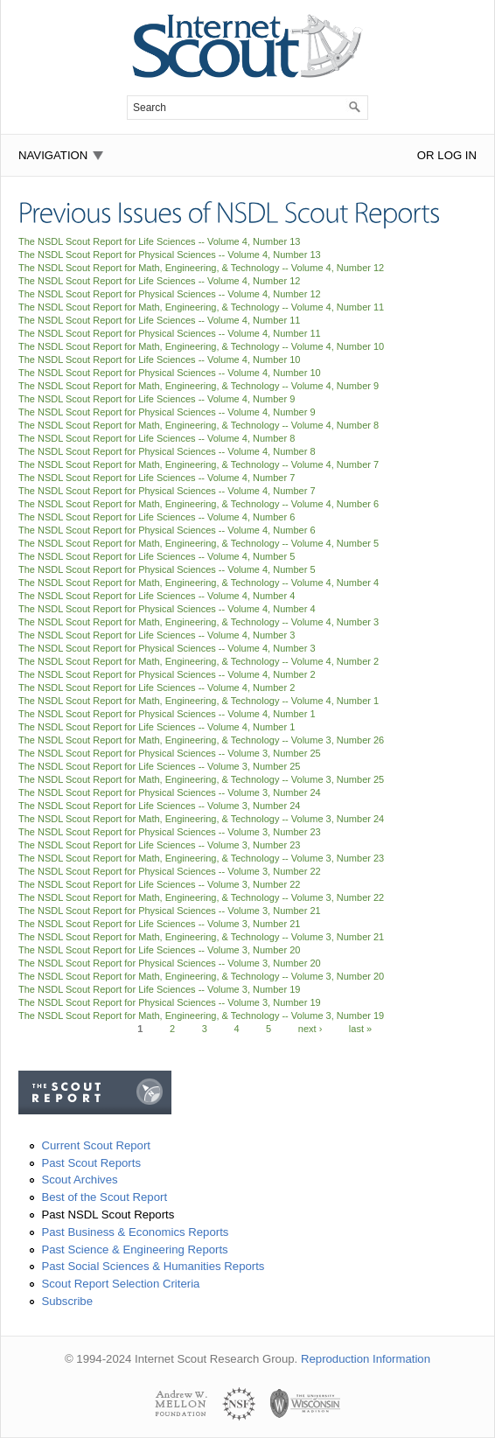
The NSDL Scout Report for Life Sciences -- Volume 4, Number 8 (156, 438)
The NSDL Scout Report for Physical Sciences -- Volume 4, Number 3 (167, 648)
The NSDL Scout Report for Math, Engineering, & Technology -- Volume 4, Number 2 (198, 661)
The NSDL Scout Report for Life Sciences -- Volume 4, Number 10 (159, 359)
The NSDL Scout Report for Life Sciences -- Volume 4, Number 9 (156, 399)
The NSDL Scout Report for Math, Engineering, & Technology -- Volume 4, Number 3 (198, 622)
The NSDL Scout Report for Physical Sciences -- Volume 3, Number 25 (169, 753)
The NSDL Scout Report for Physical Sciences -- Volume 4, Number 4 (167, 609)
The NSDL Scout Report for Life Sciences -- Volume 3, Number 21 (159, 923)
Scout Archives (79, 1179)
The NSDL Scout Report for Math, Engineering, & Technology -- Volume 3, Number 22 (201, 897)
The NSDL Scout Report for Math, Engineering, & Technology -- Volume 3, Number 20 (201, 976)
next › (310, 1028)
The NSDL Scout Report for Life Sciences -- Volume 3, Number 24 (159, 805)
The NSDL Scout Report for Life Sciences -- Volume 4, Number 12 (159, 281)
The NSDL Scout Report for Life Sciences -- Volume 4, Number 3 (156, 635)
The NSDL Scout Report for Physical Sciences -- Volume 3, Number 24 (169, 792)
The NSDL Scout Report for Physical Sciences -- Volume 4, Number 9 (167, 412)
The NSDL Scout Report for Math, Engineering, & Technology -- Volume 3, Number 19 (201, 1015)
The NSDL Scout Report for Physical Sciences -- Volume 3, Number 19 (169, 1002)
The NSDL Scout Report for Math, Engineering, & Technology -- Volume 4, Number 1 (198, 700)
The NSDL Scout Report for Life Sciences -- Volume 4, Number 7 (156, 477)
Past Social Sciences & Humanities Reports (152, 1266)
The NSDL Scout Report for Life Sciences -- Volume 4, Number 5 (156, 556)
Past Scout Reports (91, 1162)
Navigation (52, 155)
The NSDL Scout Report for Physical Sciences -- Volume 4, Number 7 (167, 490)
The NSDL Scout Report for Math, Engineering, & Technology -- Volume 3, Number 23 (201, 858)
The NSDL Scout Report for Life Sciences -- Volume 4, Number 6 (156, 517)
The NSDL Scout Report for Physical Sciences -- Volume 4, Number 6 (167, 530)
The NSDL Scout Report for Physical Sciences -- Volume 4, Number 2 (167, 674)
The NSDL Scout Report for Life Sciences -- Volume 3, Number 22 (159, 884)
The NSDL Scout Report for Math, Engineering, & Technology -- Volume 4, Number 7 (198, 464)
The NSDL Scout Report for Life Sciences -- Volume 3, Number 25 (159, 766)
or (426, 155)
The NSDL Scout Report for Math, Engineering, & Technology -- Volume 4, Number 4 (198, 582)
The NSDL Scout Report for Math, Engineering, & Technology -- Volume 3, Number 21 (201, 937)
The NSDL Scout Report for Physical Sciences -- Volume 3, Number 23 (169, 832)
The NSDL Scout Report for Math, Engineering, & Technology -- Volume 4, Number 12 (201, 267)
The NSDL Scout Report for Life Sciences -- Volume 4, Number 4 (156, 595)
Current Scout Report (95, 1145)
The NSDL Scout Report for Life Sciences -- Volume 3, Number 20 (159, 950)
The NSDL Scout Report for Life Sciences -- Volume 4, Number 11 (159, 320)
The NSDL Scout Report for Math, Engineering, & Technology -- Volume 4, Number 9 (198, 385)
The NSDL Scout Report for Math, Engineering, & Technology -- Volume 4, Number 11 (201, 307)
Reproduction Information (365, 1358)
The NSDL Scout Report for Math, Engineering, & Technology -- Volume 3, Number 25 (201, 779)
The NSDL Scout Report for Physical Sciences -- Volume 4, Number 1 (167, 714)
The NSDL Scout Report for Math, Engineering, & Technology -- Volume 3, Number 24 (201, 818)
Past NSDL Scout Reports (107, 1214)
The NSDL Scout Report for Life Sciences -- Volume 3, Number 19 (159, 989)
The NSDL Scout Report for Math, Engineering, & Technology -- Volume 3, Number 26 (201, 740)
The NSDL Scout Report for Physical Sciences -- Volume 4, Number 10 (169, 372)
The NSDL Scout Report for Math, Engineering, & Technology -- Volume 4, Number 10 (201, 346)
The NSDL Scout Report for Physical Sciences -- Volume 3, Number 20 (169, 963)
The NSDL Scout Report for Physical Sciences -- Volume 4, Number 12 (169, 294)
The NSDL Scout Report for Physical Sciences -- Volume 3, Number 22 (169, 871)
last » (360, 1028)
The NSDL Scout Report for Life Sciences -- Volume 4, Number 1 (156, 727)
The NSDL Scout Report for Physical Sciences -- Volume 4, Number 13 (169, 254)
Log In (457, 155)
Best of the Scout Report (104, 1197)
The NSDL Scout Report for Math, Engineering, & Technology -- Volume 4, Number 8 (198, 425)
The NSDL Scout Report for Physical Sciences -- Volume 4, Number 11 (169, 333)
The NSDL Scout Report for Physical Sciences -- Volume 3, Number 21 (169, 910)
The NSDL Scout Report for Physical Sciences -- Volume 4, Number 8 (167, 451)
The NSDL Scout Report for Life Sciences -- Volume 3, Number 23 (159, 845)
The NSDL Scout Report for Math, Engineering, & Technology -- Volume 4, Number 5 (198, 543)
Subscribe (67, 1301)
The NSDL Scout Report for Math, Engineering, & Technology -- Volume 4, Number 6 (198, 504)
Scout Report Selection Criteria (120, 1283)
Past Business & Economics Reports (134, 1232)
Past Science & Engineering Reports (134, 1249)
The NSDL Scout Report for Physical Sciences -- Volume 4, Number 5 (167, 569)
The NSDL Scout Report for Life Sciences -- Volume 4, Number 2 (156, 687)
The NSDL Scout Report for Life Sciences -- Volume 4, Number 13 (159, 241)
